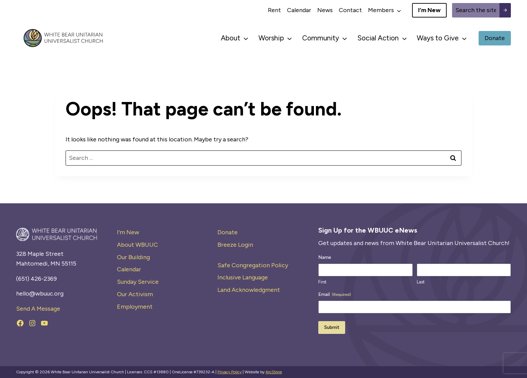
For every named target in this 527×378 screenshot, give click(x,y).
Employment (135, 306)
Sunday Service (138, 281)
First (322, 281)
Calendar (299, 10)
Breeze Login (235, 244)
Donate (227, 232)
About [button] (230, 38)
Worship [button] (271, 38)
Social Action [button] (378, 38)
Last (420, 281)
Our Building (133, 257)
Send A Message (38, 308)
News (325, 10)
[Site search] (475, 10)
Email (334, 294)
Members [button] (381, 10)
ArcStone (274, 372)
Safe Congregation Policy (252, 265)
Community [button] (320, 38)
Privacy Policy (229, 372)
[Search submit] (505, 10)
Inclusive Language (242, 277)
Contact (350, 10)
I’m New (128, 232)
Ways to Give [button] (437, 38)
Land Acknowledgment (248, 290)
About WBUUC (137, 244)
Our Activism (135, 294)
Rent (274, 10)
